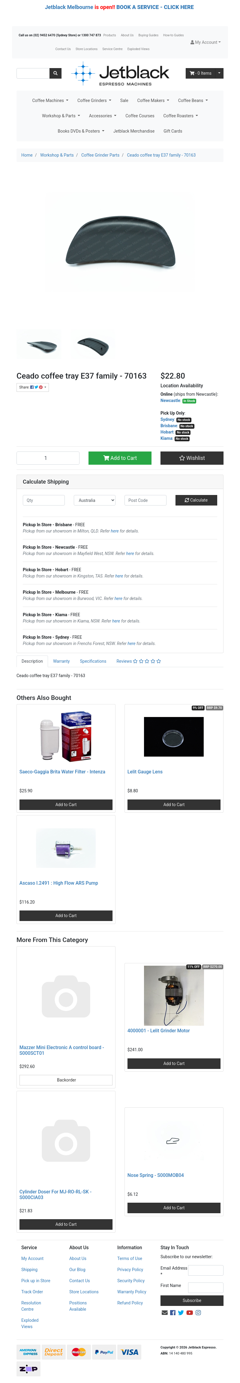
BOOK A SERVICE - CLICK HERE (155, 7)
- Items (201, 73)
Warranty (61, 661)
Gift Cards (173, 131)
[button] (205, 42)
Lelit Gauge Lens (145, 772)
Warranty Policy (131, 1291)
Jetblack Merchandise (133, 131)
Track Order (32, 1291)
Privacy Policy (130, 1269)
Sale (124, 100)
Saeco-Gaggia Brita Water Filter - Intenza (62, 772)
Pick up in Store (35, 1280)
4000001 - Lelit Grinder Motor (159, 1031)
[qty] (44, 500)
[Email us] (165, 1312)
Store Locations (87, 49)
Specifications (93, 661)
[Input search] (33, 73)
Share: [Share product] (31, 387)
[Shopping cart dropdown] (219, 73)
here (114, 531)
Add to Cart (120, 458)
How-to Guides (173, 35)
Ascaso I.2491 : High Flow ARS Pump (59, 883)
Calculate (196, 500)
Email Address (174, 1271)
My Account (32, 1258)
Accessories (101, 115)
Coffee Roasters (179, 115)
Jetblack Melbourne (69, 7)
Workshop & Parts (59, 115)
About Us (127, 35)
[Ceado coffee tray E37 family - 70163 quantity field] (48, 458)
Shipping (29, 1269)
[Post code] (145, 500)
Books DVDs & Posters (79, 131)
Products (110, 35)
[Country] (95, 500)
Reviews (138, 661)
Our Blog (77, 1269)
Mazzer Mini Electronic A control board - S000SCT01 (62, 1050)
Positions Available (78, 1306)
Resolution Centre (31, 1306)
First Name (170, 1285)
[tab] (32, 661)
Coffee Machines (48, 100)
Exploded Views (139, 49)
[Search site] (56, 73)
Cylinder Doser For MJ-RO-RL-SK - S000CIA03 (56, 1194)
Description (32, 661)
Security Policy (131, 1280)
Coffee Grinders (92, 100)
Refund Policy (130, 1302)
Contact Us (63, 49)
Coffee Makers (151, 100)
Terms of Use (129, 1258)
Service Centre (112, 49)
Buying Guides (149, 35)
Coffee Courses (139, 115)
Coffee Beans (191, 100)
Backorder (66, 1080)
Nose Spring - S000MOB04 (156, 1175)
